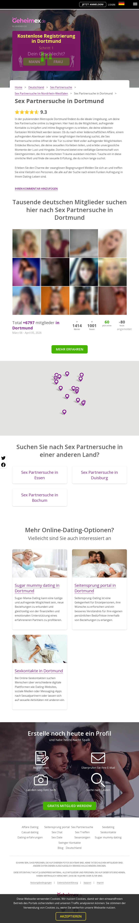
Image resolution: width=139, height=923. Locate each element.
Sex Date (56, 837)
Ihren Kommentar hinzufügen (36, 189)
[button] (80, 375)
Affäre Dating (30, 827)
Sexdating (108, 827)
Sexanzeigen (82, 837)
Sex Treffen (82, 832)
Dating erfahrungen (30, 837)
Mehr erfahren (69, 349)
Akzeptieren (71, 916)
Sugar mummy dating (108, 837)
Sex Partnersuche (82, 827)
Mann (34, 61)
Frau (58, 61)
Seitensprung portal (57, 827)
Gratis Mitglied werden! (69, 806)
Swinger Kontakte (69, 843)
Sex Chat (57, 832)
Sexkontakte (108, 832)
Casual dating (30, 832)
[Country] (121, 3)
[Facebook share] (3, 465)
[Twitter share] (3, 458)
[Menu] (135, 4)
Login (111, 4)
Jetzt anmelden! (92, 4)
